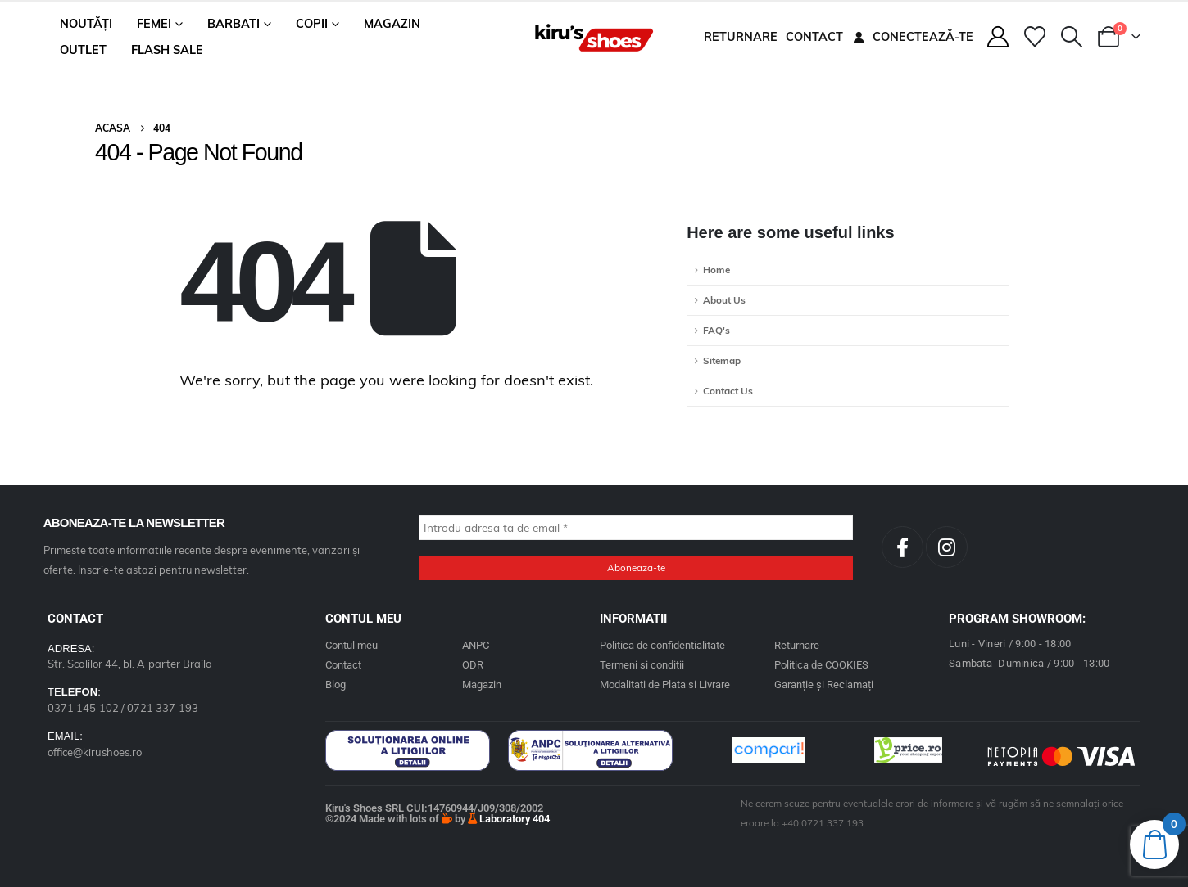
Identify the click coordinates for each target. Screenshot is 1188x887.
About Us (724, 300)
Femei (154, 23)
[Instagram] (947, 547)
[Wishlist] (1034, 36)
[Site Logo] (594, 37)
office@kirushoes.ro (95, 752)
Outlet (83, 50)
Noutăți (86, 23)
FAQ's (716, 330)
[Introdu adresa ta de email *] (636, 527)
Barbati (233, 23)
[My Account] (997, 36)
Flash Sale (167, 50)
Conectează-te (912, 36)
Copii (312, 23)
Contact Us (728, 391)
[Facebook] (902, 547)
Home (716, 269)
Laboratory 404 (509, 819)
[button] (1072, 36)
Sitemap (722, 360)
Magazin (392, 23)
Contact (814, 36)
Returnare (741, 36)
